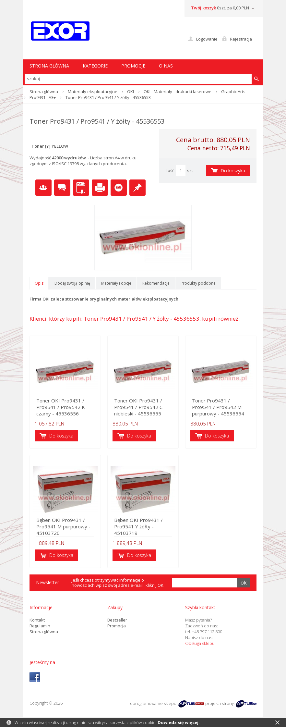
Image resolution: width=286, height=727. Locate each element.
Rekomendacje (156, 283)
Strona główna (44, 91)
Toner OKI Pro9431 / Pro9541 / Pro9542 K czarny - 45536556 (60, 407)
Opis (39, 283)
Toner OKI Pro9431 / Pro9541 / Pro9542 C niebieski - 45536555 (138, 407)
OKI (130, 91)
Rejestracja (241, 39)
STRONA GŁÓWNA (49, 66)
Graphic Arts (233, 91)
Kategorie (95, 66)
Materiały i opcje (116, 283)
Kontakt (37, 620)
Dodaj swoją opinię (72, 283)
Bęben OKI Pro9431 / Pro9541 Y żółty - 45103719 (138, 526)
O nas (166, 66)
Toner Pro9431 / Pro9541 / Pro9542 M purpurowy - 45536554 (218, 407)
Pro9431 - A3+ (43, 97)
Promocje (133, 66)
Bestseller (117, 620)
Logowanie (207, 39)
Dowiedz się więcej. (179, 722)
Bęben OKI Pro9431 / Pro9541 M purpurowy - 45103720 (63, 526)
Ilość (170, 170)
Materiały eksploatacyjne (92, 91)
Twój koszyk (203, 8)
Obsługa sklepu (200, 643)
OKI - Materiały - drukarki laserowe (177, 91)
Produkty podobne (198, 283)
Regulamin (40, 626)
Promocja (116, 626)
